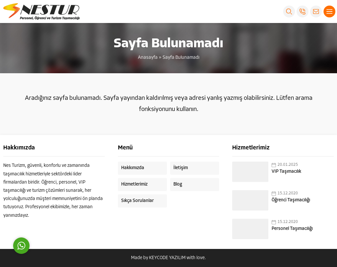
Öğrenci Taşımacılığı (291, 200)
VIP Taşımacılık (286, 171)
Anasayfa (148, 57)
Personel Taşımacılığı (292, 228)
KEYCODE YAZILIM (167, 258)
